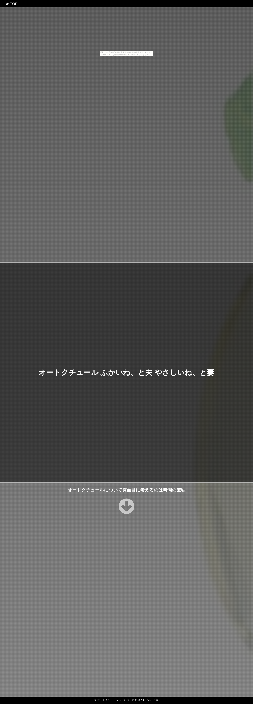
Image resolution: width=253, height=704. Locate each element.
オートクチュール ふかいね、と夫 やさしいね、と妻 (126, 372)
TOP (11, 4)
